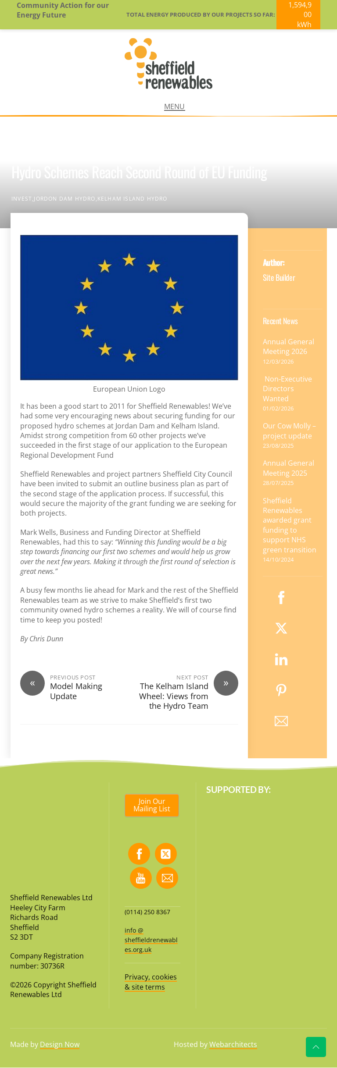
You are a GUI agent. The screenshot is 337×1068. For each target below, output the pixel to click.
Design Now (59, 1044)
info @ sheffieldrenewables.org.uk (151, 940)
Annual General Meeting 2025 (288, 467)
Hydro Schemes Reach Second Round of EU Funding (139, 171)
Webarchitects (233, 1044)
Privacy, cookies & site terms (151, 981)
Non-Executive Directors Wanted (287, 388)
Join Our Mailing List (151, 805)
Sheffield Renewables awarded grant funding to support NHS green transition (289, 525)
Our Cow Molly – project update (289, 430)
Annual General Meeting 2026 (288, 346)
